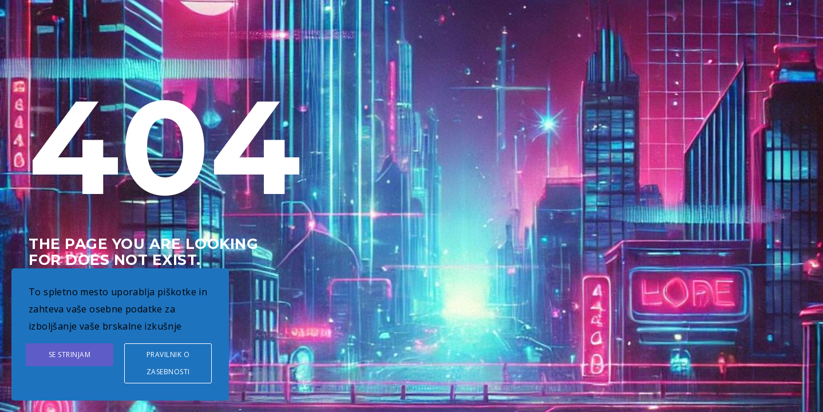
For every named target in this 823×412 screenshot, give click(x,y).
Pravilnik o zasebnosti (168, 363)
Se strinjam (70, 354)
